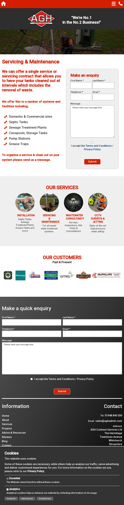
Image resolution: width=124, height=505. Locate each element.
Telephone (76, 92)
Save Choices (27, 499)
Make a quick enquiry (26, 312)
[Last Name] (103, 85)
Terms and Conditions (99, 145)
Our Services (62, 191)
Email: (91, 428)
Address (117, 433)
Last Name (99, 80)
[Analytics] (7, 489)
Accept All (11, 499)
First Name (77, 80)
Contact (113, 413)
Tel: (102, 422)
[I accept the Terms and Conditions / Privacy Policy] (92, 142)
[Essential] (7, 479)
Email (96, 92)
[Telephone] (81, 97)
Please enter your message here (62, 362)
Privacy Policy (92, 149)
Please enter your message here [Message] (92, 121)
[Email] (103, 97)
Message (75, 103)
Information (15, 413)
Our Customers (62, 261)
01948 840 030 (113, 422)
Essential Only (45, 499)
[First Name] (81, 85)
